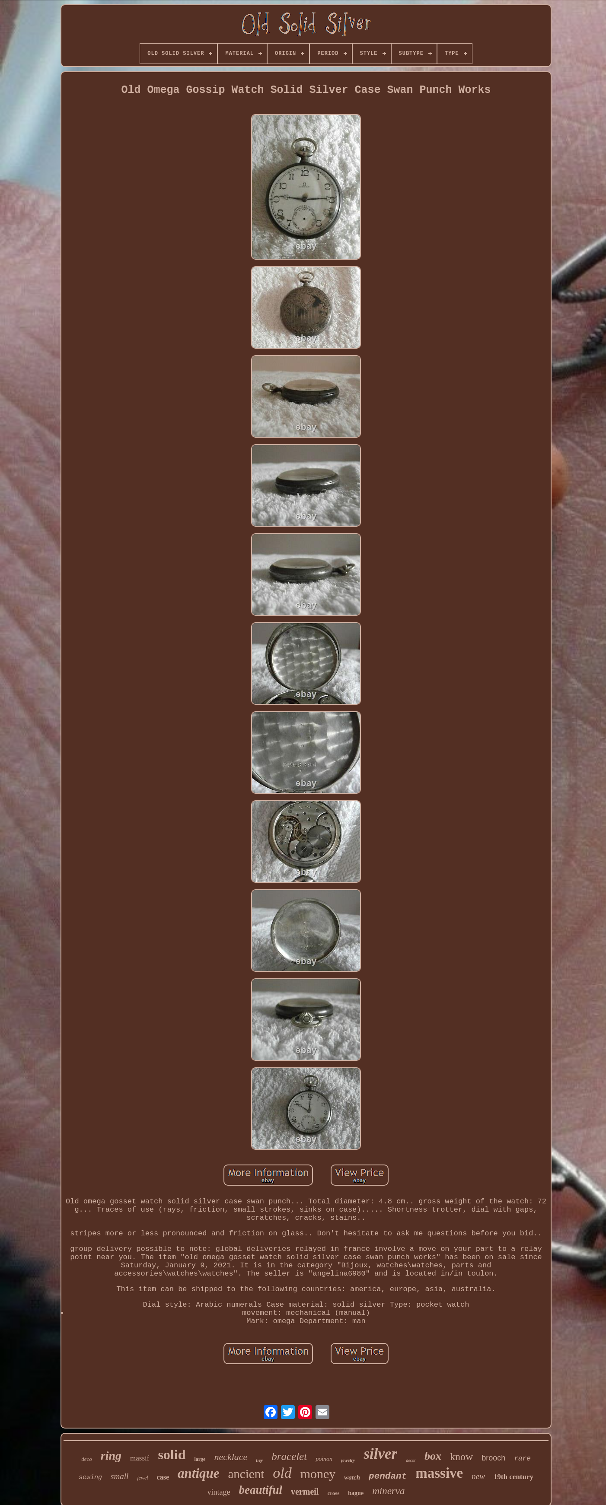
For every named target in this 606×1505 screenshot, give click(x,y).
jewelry (348, 1460)
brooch (493, 1458)
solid (171, 1454)
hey (259, 1460)
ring (111, 1455)
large (199, 1459)
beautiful (260, 1489)
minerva (388, 1491)
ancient (246, 1474)
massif (139, 1458)
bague (356, 1493)
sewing (90, 1477)
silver (380, 1453)
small (119, 1476)
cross (333, 1493)
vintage (218, 1492)
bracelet (289, 1456)
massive (439, 1473)
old (282, 1473)
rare (522, 1459)
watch (352, 1477)
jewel (142, 1478)
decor (411, 1460)
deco (86, 1459)
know (461, 1456)
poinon (324, 1459)
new (478, 1476)
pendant (388, 1476)
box (432, 1456)
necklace (230, 1456)
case (163, 1477)
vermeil (305, 1491)
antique (198, 1473)
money (318, 1474)
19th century (513, 1477)
